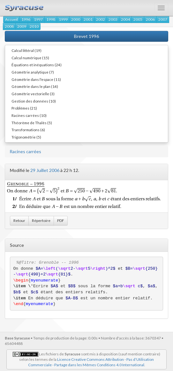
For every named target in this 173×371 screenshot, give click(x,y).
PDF (60, 220)
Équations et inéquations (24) (36, 64)
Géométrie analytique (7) (32, 72)
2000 (75, 19)
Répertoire (41, 220)
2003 (113, 19)
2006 (150, 19)
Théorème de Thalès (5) (31, 122)
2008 (9, 26)
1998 (50, 19)
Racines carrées (25, 151)
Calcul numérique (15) (30, 57)
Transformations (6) (28, 129)
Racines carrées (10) (29, 115)
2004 (125, 19)
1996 (25, 19)
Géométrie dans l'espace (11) (36, 79)
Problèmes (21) (24, 108)
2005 (137, 19)
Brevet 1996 (86, 36)
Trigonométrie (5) (26, 137)
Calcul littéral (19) (26, 50)
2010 (34, 26)
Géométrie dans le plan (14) (34, 86)
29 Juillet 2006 (44, 170)
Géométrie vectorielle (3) (33, 93)
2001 (88, 19)
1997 (38, 19)
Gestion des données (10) (33, 101)
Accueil (11, 19)
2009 (21, 26)
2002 (100, 19)
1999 (63, 19)
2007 (162, 19)
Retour (19, 220)
